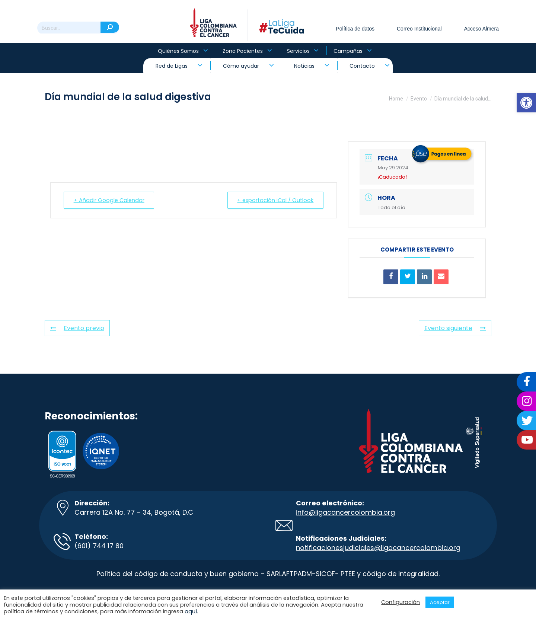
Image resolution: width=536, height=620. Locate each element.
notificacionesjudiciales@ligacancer (356, 547)
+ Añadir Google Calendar (110, 200)
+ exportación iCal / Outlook (274, 200)
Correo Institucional (419, 29)
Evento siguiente (455, 328)
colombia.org (438, 547)
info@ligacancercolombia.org (345, 512)
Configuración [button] (400, 602)
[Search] (78, 28)
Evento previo (77, 328)
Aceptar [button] (440, 602)
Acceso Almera (481, 29)
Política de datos (355, 29)
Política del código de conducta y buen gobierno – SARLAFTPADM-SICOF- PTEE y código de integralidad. (268, 573)
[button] (526, 102)
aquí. (191, 611)
